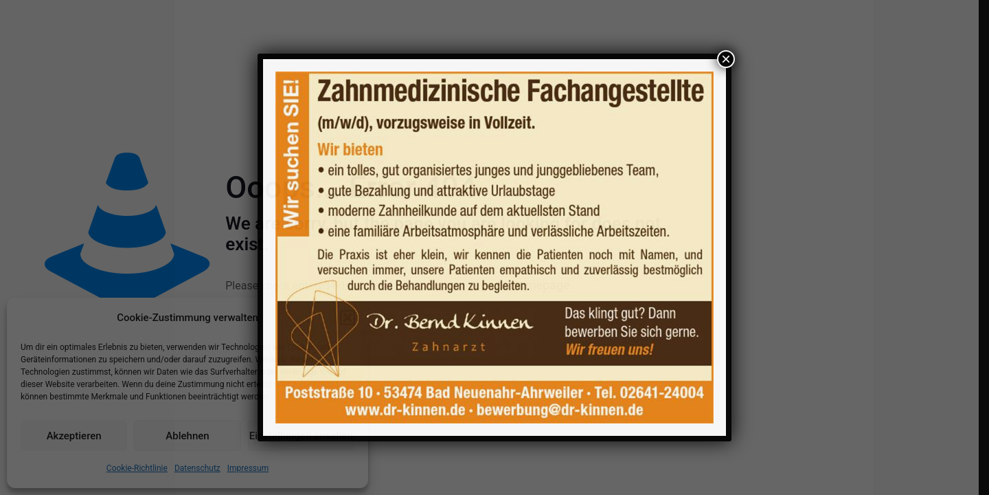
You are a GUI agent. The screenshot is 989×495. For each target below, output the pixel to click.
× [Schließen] (726, 59)
